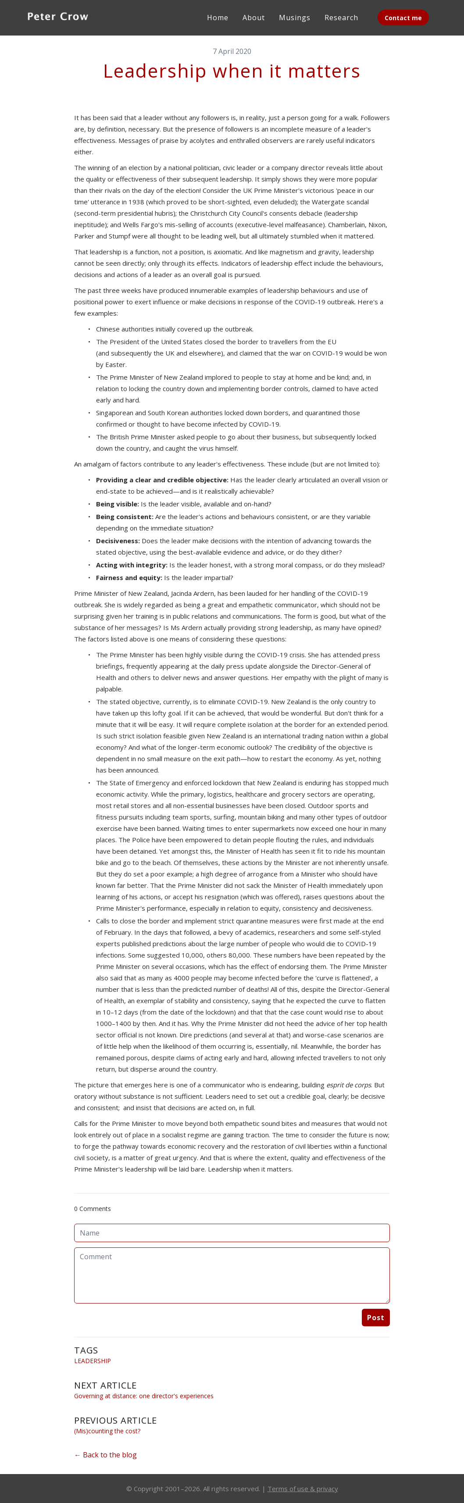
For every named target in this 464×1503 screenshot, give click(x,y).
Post (376, 1317)
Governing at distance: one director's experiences (144, 1396)
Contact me (403, 18)
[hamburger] (105, 15)
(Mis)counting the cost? (107, 1431)
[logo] (58, 17)
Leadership (92, 1361)
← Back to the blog (105, 1455)
